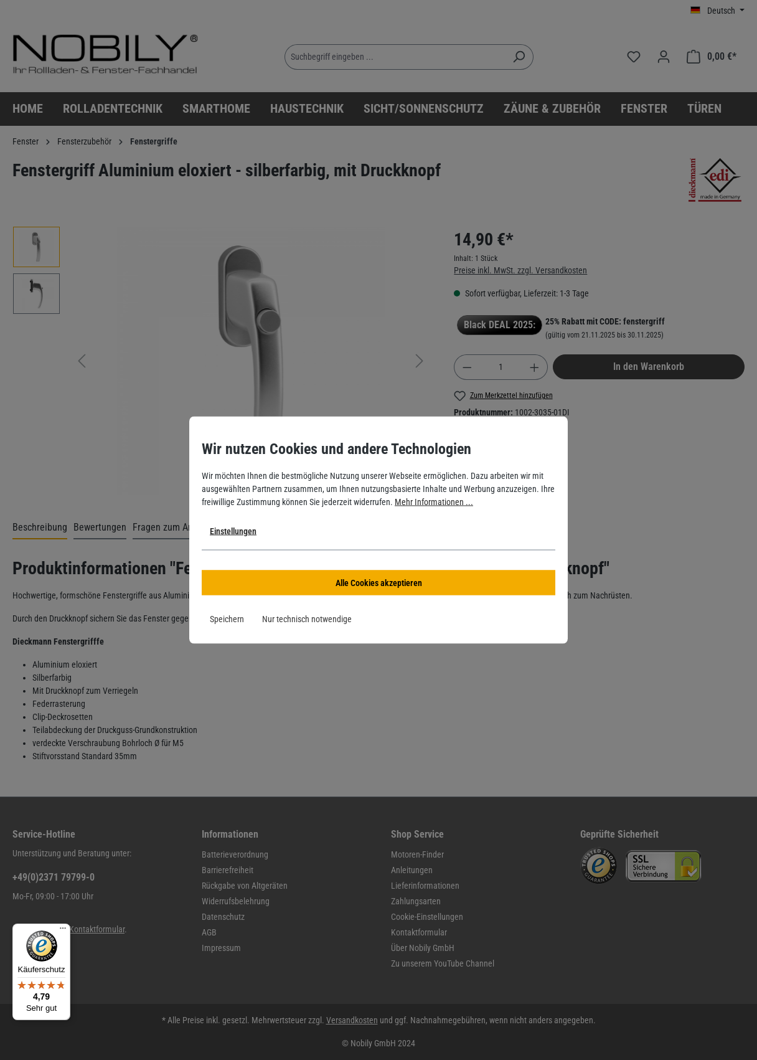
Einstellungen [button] (233, 531)
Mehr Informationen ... (434, 502)
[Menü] (62, 931)
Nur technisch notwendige (307, 619)
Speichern (227, 619)
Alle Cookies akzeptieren (379, 583)
